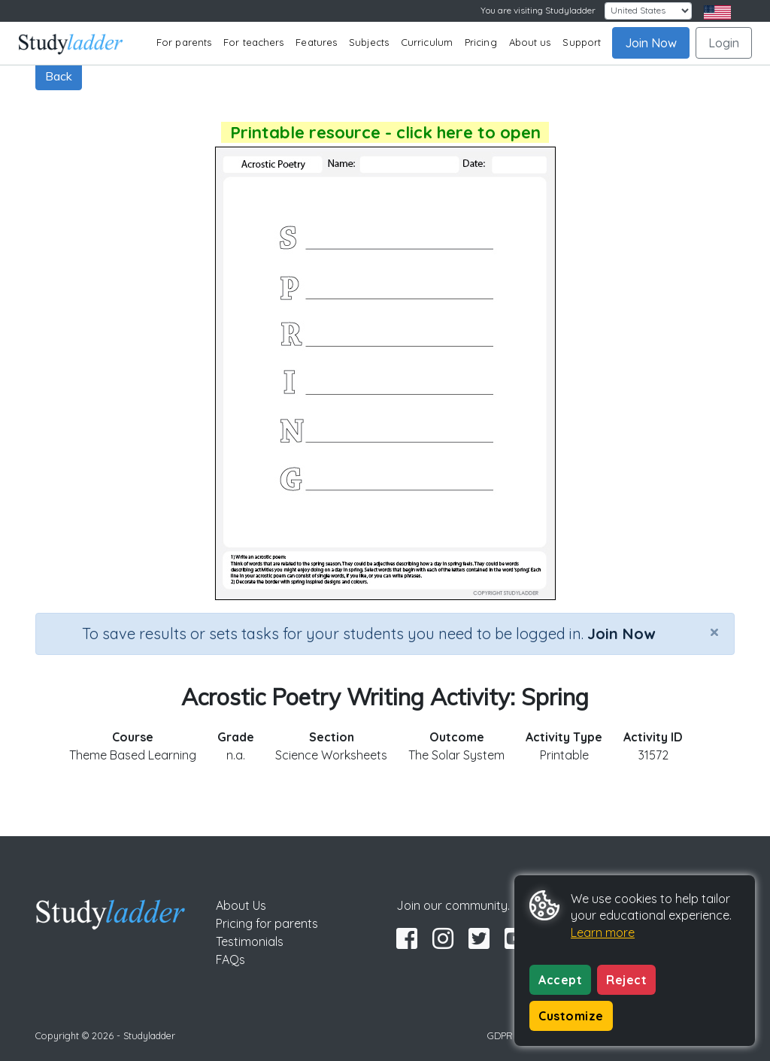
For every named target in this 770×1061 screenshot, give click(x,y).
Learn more (603, 932)
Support (581, 42)
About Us (241, 905)
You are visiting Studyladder (538, 10)
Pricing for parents (267, 923)
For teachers (253, 42)
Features (316, 42)
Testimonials (249, 941)
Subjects (369, 42)
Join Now (651, 42)
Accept (560, 979)
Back (58, 75)
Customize (571, 1015)
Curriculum (427, 42)
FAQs (230, 959)
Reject (626, 979)
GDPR (500, 1035)
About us (530, 42)
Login (723, 42)
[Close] (714, 632)
